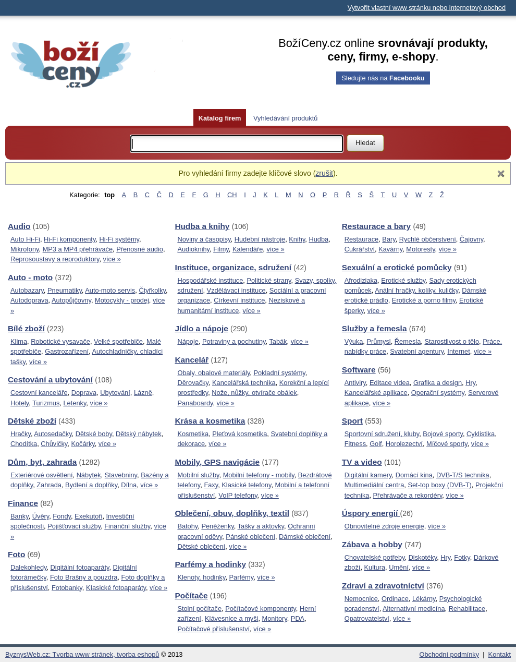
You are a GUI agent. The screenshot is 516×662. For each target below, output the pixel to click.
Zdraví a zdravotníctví (383, 585)
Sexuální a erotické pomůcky (397, 267)
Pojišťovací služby (74, 526)
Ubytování (115, 392)
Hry (470, 383)
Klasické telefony (246, 485)
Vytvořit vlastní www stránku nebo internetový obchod (427, 7)
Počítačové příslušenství (213, 629)
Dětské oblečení (201, 546)
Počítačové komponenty (260, 608)
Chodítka (23, 444)
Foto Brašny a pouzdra (83, 577)
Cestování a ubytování (50, 379)
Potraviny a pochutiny (233, 341)
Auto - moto (30, 277)
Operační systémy (437, 392)
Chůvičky (54, 444)
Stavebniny (121, 475)
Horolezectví (404, 444)
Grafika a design (437, 383)
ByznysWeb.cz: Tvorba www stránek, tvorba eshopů (82, 654)
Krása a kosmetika (210, 420)
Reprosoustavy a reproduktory (54, 259)
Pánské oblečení (250, 536)
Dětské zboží (32, 420)
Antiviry (355, 383)
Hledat (365, 143)
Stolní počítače (199, 608)
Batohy (187, 526)
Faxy (211, 485)
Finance (23, 503)
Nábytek (89, 475)
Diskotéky (423, 557)
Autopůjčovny (71, 300)
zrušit (324, 173)
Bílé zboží (26, 328)
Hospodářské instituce (210, 280)
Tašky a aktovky (261, 526)
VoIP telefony (237, 495)
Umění (399, 567)
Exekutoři (88, 516)
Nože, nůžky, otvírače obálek (254, 392)
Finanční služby (127, 526)
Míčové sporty (447, 444)
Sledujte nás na (382, 78)
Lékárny (424, 599)
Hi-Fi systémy (119, 239)
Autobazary (27, 290)
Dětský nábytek (139, 434)
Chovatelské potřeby (375, 557)
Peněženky (217, 526)
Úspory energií (371, 513)
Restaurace (361, 239)
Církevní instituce (239, 300)
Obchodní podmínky (450, 654)
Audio (19, 226)
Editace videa (390, 383)
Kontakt (499, 654)
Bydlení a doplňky (91, 485)
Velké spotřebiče (118, 341)
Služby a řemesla (374, 328)
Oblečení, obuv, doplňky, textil (232, 513)
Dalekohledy (28, 567)
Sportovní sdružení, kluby (382, 434)
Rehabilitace (467, 608)
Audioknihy (193, 249)
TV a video (362, 462)
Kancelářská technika (244, 383)
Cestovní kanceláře (39, 392)
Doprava (83, 392)
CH (232, 195)
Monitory (274, 618)
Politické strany (269, 280)
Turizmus (45, 403)
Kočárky (82, 444)
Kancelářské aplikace (376, 392)
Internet (458, 351)
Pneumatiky (64, 290)
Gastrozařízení (67, 351)
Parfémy (241, 577)
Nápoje (188, 341)
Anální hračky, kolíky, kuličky (416, 290)
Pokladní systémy (279, 373)
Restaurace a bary (376, 226)
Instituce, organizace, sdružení (233, 267)
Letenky (74, 403)
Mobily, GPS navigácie (217, 462)
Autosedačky (52, 434)
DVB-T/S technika (462, 475)
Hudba (318, 239)
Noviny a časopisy (203, 239)
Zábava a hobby (372, 544)
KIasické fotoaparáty (116, 588)
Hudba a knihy (202, 226)
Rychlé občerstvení (427, 239)
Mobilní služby (198, 475)
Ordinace (395, 599)
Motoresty (420, 249)
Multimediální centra (374, 485)
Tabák (278, 341)
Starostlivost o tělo (451, 341)
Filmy (221, 249)
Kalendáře (247, 249)
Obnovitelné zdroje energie (384, 526)
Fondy (62, 516)
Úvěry (40, 516)
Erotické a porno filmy (424, 300)
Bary (388, 239)
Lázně (143, 392)
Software (359, 369)
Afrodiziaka (361, 280)
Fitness (355, 444)
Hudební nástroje (260, 239)
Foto (16, 554)
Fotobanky (67, 588)
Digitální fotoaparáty (80, 567)
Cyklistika (480, 434)
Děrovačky (192, 383)
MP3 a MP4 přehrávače (78, 249)
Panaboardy (195, 403)
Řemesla (408, 341)
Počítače (191, 595)
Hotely (19, 403)
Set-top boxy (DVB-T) (439, 485)
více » (112, 259)
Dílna (129, 485)
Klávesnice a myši (231, 618)
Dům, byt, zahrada (42, 462)
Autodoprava (29, 300)
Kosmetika (192, 434)
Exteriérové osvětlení (41, 475)
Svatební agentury (417, 351)
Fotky (462, 557)
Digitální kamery (368, 475)
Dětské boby (94, 434)
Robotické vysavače (60, 341)
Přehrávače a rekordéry (408, 495)
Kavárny (390, 249)
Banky (19, 516)
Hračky (20, 434)
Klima (18, 341)
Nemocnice (361, 599)
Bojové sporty (443, 434)
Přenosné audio (139, 249)
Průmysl (378, 341)
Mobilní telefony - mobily (258, 475)
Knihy (297, 239)
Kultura (375, 567)
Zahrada (49, 485)
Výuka (354, 341)
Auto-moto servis (110, 290)
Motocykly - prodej (122, 300)
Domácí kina (414, 475)
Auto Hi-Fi (25, 239)
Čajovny (471, 239)
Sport (352, 420)
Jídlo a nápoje (201, 328)
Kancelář (191, 359)
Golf (376, 444)
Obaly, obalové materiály (213, 373)
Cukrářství (360, 249)
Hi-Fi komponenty (69, 239)
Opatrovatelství (367, 618)
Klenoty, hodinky (201, 577)
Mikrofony (24, 249)
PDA (297, 618)
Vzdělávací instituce (236, 290)
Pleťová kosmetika (239, 434)
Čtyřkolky (152, 290)
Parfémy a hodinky (210, 564)
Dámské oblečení (304, 536)
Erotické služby (403, 280)
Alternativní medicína (414, 608)
